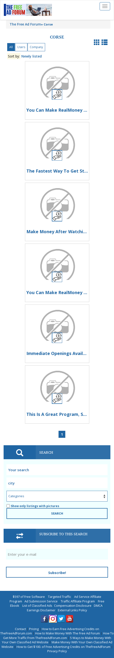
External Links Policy (72, 610)
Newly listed (31, 56)
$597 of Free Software (29, 596)
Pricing (34, 629)
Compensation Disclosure (72, 605)
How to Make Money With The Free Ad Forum (67, 633)
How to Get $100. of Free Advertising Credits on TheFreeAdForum (63, 647)
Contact (20, 629)
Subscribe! (57, 572)
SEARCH (57, 513)
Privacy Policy (57, 651)
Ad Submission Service (41, 601)
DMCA (98, 605)
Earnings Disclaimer (41, 610)
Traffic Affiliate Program (78, 601)
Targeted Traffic (59, 596)
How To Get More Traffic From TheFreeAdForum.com (58, 635)
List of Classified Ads (37, 605)
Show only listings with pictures (32, 506)
